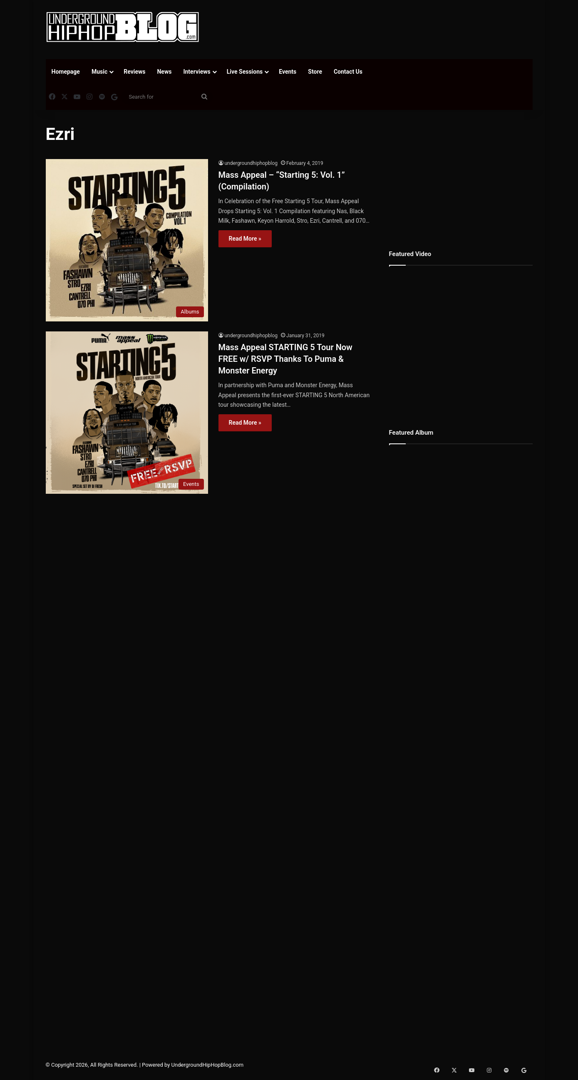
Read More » (245, 238)
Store (315, 71)
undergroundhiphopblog (251, 163)
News (164, 71)
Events (287, 71)
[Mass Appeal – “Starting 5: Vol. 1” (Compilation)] (127, 240)
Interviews (196, 71)
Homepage (66, 71)
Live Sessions (245, 71)
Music (99, 71)
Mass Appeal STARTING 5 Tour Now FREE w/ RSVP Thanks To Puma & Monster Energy (285, 359)
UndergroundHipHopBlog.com (207, 1065)
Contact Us (348, 71)
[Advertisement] (372, 27)
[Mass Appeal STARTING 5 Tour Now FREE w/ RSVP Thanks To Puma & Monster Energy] (127, 412)
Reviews (134, 71)
